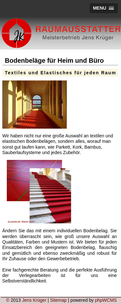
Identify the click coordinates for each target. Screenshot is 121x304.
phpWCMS (106, 300)
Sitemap (58, 300)
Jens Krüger (34, 300)
